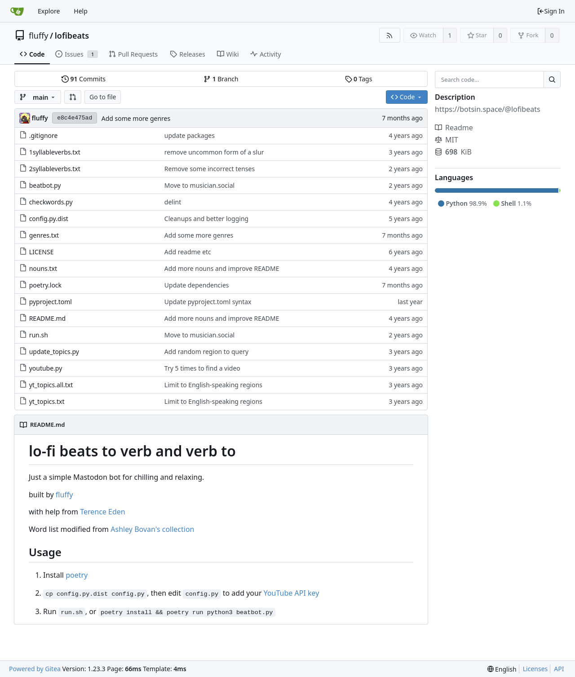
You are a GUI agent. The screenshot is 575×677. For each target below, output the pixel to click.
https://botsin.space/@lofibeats (487, 109)
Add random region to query (206, 351)
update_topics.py (54, 351)
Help (81, 11)
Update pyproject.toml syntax (208, 301)
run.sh (38, 335)
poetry (77, 575)
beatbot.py (45, 185)
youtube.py (45, 368)
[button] (72, 97)
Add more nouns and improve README (221, 268)
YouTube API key (291, 593)
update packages (189, 135)
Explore (49, 11)
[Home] (17, 11)
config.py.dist (48, 218)
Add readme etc (187, 252)
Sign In (551, 11)
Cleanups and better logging (206, 218)
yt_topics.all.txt (51, 385)
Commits (84, 79)
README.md (47, 318)
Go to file (102, 97)
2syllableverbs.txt (54, 168)
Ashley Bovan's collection (152, 529)
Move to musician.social (199, 185)
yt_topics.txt (47, 401)
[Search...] (552, 79)
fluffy (39, 35)
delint (172, 202)
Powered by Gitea (35, 668)
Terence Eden (102, 512)
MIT (446, 139)
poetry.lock (45, 285)
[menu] (502, 669)
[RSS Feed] (389, 35)
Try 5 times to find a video (202, 368)
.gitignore (43, 135)
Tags (358, 79)
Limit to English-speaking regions (213, 385)
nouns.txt (43, 268)
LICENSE (41, 252)
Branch (221, 79)
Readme (454, 127)
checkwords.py (51, 202)
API (559, 668)
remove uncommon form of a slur (214, 152)
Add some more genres (136, 118)
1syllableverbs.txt (54, 152)
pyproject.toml (50, 301)
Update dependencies (196, 285)
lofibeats (72, 35)
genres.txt (44, 235)
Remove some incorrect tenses (209, 168)
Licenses (535, 668)
